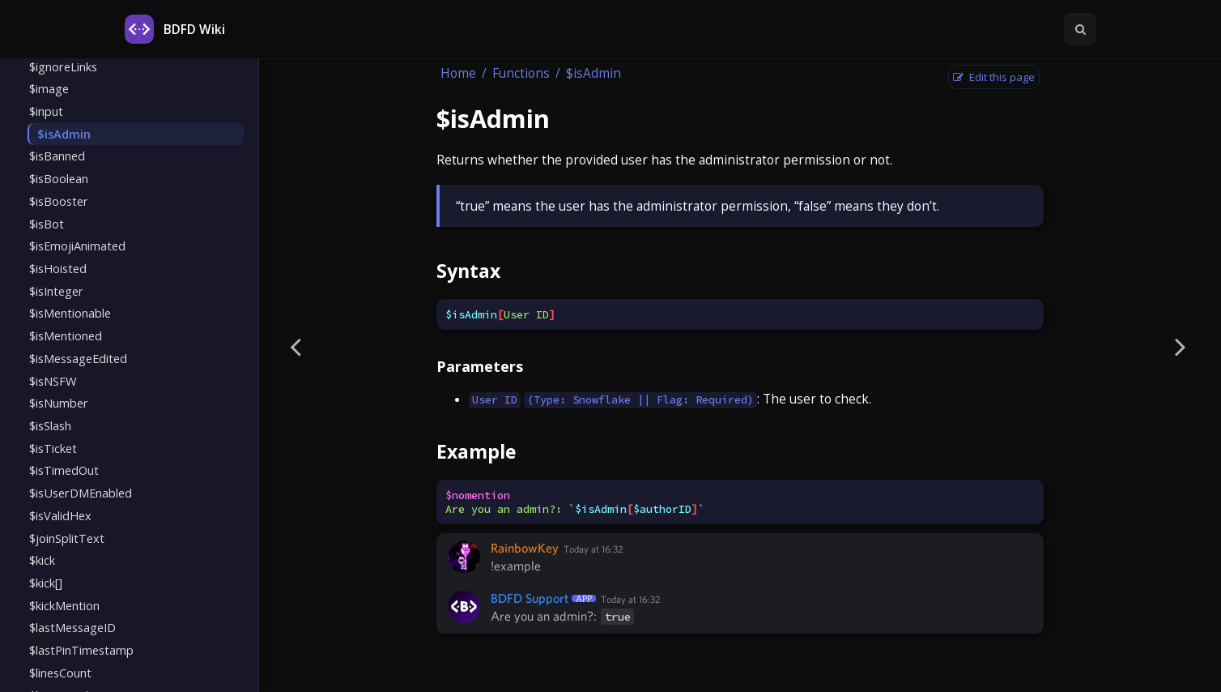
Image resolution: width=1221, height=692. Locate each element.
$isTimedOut (64, 470)
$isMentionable (70, 313)
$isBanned (57, 155)
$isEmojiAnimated (77, 245)
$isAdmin (64, 134)
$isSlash (50, 425)
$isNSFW (52, 381)
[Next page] (1180, 346)
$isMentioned (65, 335)
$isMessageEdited (78, 358)
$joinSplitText (66, 538)
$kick (42, 560)
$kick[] (45, 583)
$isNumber (58, 403)
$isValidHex (60, 515)
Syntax (468, 271)
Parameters (479, 366)
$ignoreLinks (63, 66)
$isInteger (56, 291)
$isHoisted (58, 268)
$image (49, 88)
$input (46, 111)
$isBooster (58, 201)
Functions (521, 73)
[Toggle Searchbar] (1080, 29)
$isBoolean (58, 178)
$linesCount (60, 672)
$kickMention (64, 605)
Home (458, 73)
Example (476, 451)
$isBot (46, 224)
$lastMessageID (72, 627)
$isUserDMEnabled (80, 493)
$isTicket (53, 448)
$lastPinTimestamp (81, 650)
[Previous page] (295, 346)
